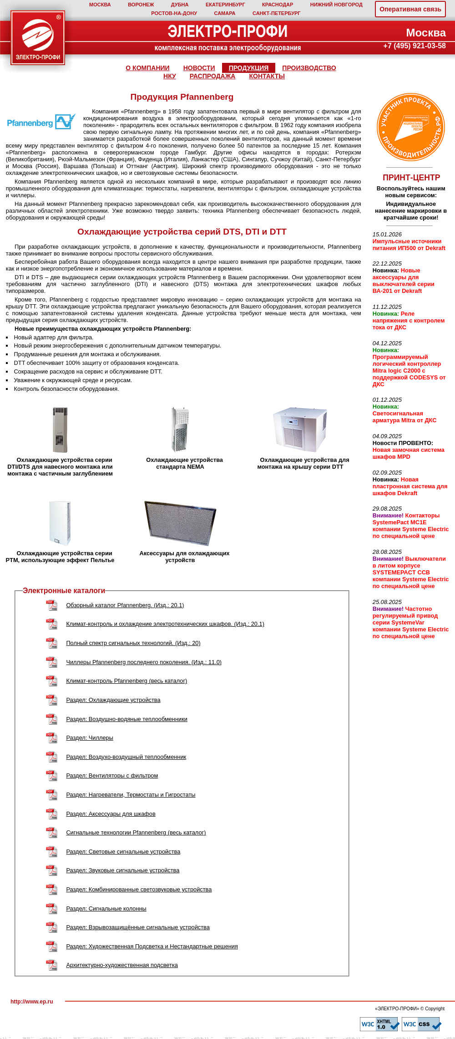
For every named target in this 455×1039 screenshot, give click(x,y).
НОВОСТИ (199, 68)
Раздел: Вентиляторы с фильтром (112, 775)
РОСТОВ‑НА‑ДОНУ (174, 13)
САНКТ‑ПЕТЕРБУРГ (277, 13)
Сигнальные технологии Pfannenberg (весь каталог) (136, 832)
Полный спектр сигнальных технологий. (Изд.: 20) (133, 643)
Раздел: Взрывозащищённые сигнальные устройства (137, 927)
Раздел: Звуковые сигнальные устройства (122, 870)
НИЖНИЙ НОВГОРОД (336, 4)
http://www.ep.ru (31, 1001)
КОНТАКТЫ (266, 76)
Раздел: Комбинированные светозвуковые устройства (139, 889)
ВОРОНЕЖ (141, 4)
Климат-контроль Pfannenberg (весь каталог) (126, 680)
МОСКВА (100, 4)
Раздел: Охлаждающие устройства (113, 699)
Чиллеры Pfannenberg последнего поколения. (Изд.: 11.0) (144, 662)
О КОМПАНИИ (147, 68)
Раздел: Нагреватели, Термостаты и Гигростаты (130, 794)
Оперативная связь (410, 9)
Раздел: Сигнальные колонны (106, 908)
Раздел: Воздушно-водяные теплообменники (126, 719)
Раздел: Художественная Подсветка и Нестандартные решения (152, 946)
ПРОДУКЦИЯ (249, 68)
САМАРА (224, 13)
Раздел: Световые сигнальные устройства (123, 851)
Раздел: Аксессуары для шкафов (110, 813)
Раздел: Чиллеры (89, 737)
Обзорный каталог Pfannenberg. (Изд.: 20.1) (125, 605)
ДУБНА (180, 4)
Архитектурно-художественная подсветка (122, 965)
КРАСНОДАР (277, 4)
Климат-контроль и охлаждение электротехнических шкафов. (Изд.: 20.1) (165, 623)
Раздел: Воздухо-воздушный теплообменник (126, 756)
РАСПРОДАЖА (213, 76)
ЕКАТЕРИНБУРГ (225, 4)
